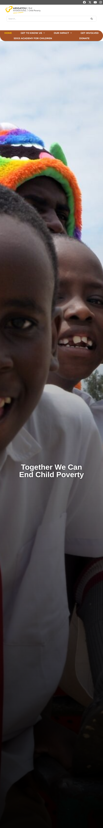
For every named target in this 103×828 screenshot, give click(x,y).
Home (8, 33)
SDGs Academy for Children (33, 38)
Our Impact (63, 33)
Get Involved (90, 33)
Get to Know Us (33, 33)
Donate (84, 38)
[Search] (91, 18)
